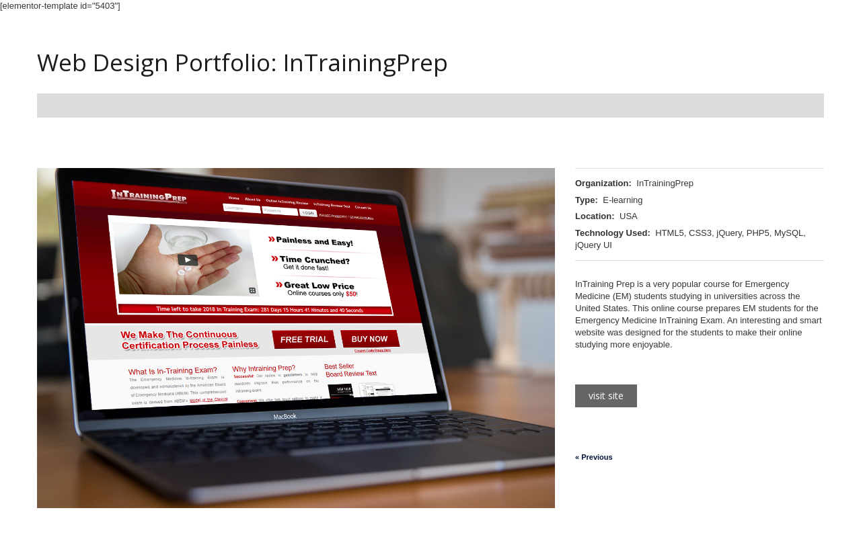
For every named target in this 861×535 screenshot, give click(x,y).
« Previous (594, 457)
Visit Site (606, 395)
